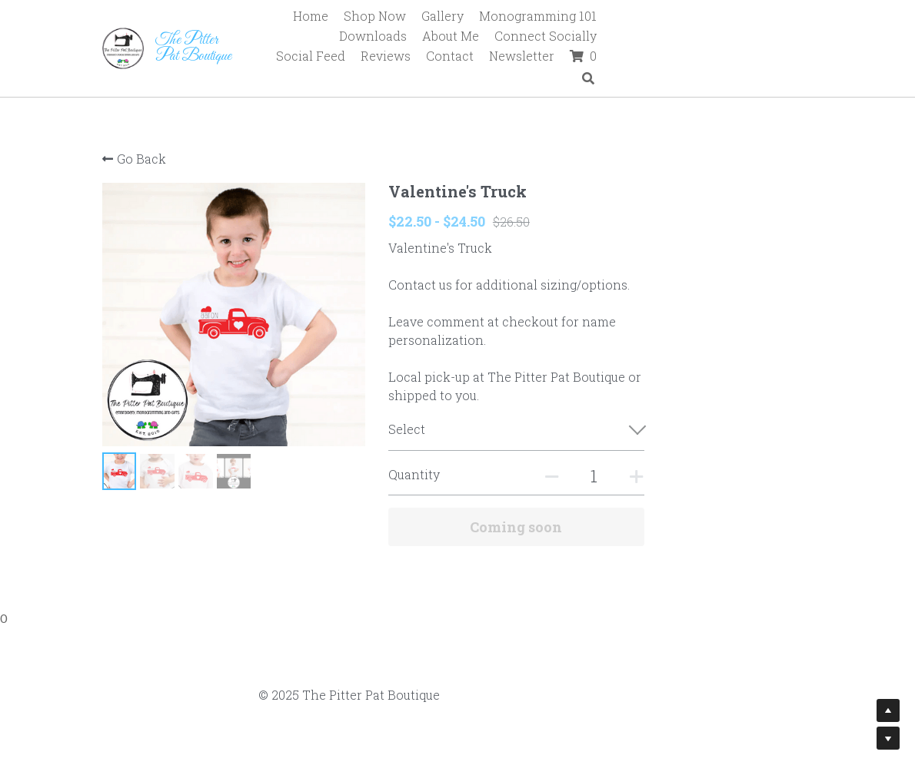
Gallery (502, 16)
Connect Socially (392, 38)
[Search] (803, 38)
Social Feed (493, 38)
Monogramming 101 (598, 16)
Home (370, 16)
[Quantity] (671, 476)
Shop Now (435, 16)
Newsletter (704, 38)
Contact (633, 38)
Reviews (569, 38)
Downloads (706, 16)
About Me (783, 16)
